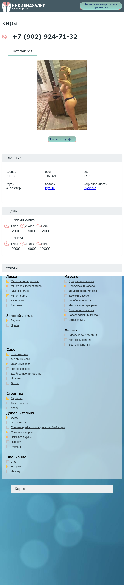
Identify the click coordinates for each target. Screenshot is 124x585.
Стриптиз (16, 398)
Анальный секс (20, 359)
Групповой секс (20, 368)
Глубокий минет (21, 290)
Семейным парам (22, 432)
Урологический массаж (83, 290)
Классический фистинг (83, 334)
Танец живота (19, 403)
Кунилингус (18, 300)
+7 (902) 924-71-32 (39, 36)
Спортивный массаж (81, 310)
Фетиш (15, 383)
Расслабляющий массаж (84, 315)
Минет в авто (19, 295)
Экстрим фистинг (79, 344)
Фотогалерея (22, 51)
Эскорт (15, 417)
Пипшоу (16, 441)
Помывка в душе (21, 437)
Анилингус (17, 305)
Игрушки (16, 378)
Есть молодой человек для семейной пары (38, 427)
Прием (15, 325)
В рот (14, 461)
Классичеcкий (19, 354)
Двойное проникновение (26, 373)
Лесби (15, 408)
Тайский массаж (79, 295)
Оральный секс (20, 363)
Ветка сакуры (77, 319)
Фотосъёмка (18, 422)
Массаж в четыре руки (83, 305)
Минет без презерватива (26, 286)
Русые (50, 188)
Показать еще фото (62, 139)
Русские (90, 188)
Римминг (16, 446)
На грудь (16, 466)
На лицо (16, 471)
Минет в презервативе (25, 281)
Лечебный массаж (80, 300)
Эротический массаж (82, 286)
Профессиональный (81, 281)
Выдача (15, 320)
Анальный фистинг (81, 339)
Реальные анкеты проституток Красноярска (101, 6)
